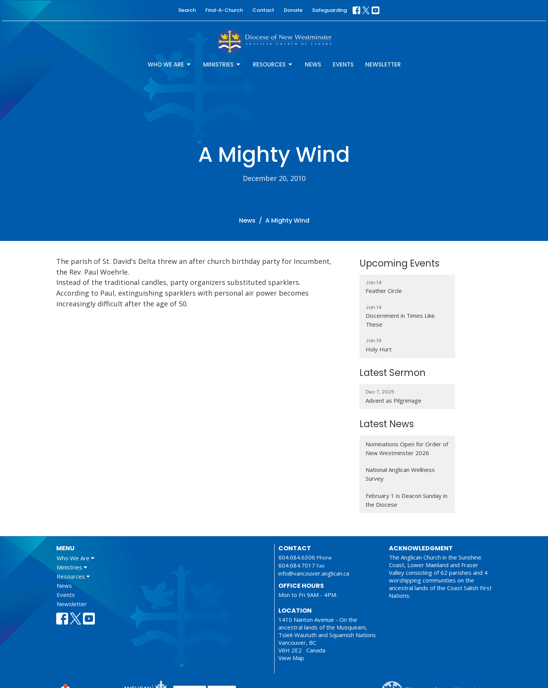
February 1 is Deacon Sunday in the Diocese (406, 500)
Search (187, 10)
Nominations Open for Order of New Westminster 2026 (407, 448)
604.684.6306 (296, 557)
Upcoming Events (399, 263)
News (313, 64)
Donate (293, 10)
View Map (291, 658)
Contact (263, 10)
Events (343, 64)
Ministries (222, 64)
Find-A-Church (224, 10)
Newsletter (383, 64)
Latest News (386, 424)
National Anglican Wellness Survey (400, 474)
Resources (273, 64)
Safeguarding (329, 10)
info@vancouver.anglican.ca (313, 573)
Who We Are (170, 64)
